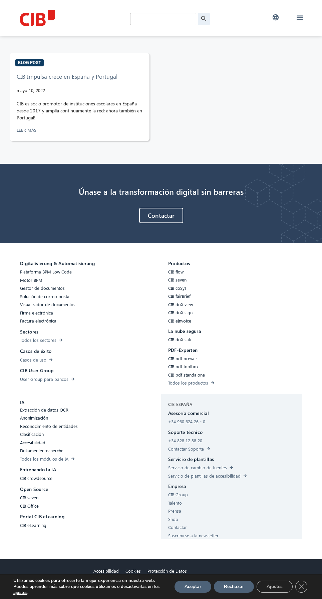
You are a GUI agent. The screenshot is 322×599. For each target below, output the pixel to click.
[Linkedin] (206, 579)
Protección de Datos (167, 571)
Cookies (133, 571)
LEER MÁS (27, 130)
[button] (275, 17)
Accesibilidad (106, 571)
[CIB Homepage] (70, 18)
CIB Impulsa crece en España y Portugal (67, 76)
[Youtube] (219, 579)
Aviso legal (140, 586)
